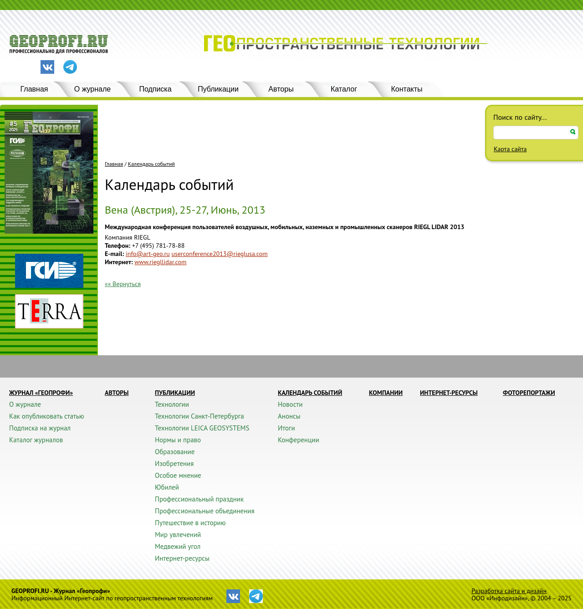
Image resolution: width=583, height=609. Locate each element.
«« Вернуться (123, 284)
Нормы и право (178, 439)
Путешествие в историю (190, 522)
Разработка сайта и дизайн (509, 590)
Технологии (172, 404)
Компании (386, 393)
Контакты (406, 89)
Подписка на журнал (40, 428)
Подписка (155, 89)
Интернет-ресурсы (182, 558)
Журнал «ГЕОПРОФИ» (41, 393)
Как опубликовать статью (46, 416)
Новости (290, 404)
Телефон (116, 245)
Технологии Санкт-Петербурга (199, 416)
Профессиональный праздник (199, 499)
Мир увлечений (178, 534)
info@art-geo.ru (148, 254)
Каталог (344, 89)
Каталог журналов (36, 439)
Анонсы (289, 416)
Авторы (280, 89)
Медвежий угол (177, 546)
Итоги (286, 428)
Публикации (218, 89)
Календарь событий (151, 164)
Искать (573, 132)
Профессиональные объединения (205, 511)
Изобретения (174, 463)
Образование (174, 451)
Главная (34, 89)
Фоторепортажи (529, 393)
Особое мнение (178, 475)
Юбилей (167, 487)
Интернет (118, 262)
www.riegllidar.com (160, 262)
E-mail (113, 254)
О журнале (92, 89)
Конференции (298, 439)
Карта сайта (510, 149)
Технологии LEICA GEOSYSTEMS (202, 428)
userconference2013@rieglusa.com (219, 254)
